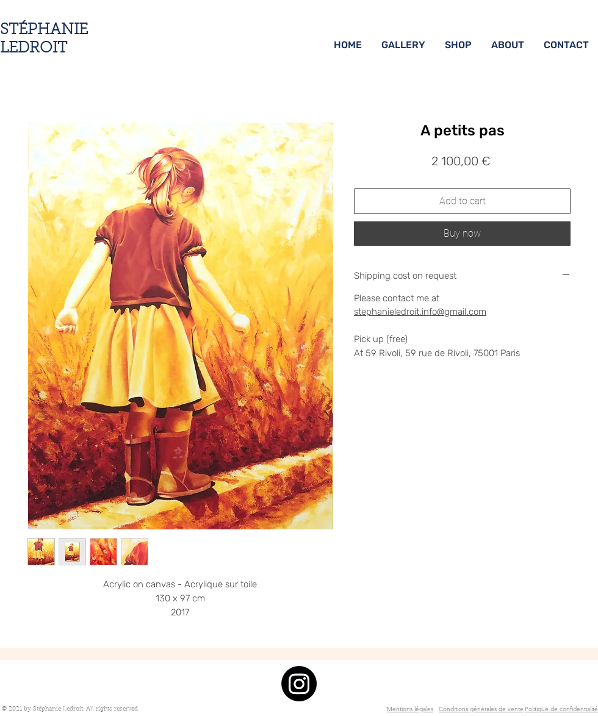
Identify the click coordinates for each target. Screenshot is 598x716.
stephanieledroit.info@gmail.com (420, 311)
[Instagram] (299, 683)
